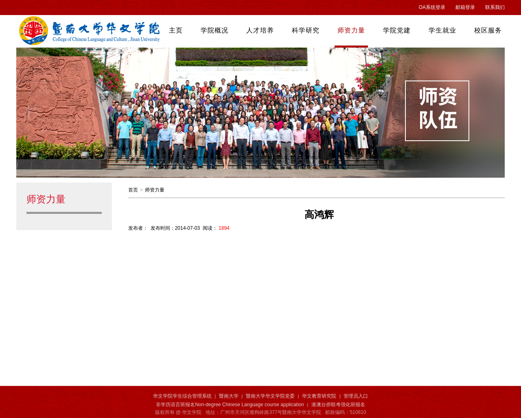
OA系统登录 (432, 7)
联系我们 (495, 7)
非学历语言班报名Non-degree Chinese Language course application (230, 404)
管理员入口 (356, 396)
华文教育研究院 (319, 396)
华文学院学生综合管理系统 (182, 396)
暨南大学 (229, 396)
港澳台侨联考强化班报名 (338, 404)
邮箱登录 (465, 7)
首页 (133, 190)
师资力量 (154, 190)
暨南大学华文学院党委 (270, 396)
